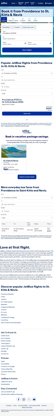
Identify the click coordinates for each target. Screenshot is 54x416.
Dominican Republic (7, 294)
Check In (27, 3)
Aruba (3, 297)
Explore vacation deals (27, 177)
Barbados (4, 304)
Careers (4, 349)
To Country (8, 405)
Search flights (27, 50)
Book (15, 3)
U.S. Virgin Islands (6, 302)
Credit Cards (5, 335)
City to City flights (22, 405)
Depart (4, 42)
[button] (17, 27)
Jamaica (3, 299)
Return (29, 42)
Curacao (4, 309)
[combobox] (27, 73)
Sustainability (5, 384)
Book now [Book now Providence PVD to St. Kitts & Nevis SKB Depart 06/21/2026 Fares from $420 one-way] (27, 113)
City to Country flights (34, 405)
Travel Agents (5, 343)
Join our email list (8, 392)
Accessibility (5, 364)
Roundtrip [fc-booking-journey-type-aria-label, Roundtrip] (6, 27)
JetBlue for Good (6, 381)
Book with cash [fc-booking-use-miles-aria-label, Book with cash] (28, 27)
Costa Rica (4, 320)
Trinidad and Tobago (7, 317)
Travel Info (33, 3)
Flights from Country (27, 407)
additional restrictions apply (22, 126)
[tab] (4, 19)
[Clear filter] (51, 32)
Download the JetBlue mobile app (12, 394)
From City (44, 405)
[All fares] (27, 87)
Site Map (4, 351)
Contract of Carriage (7, 366)
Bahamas (4, 315)
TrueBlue (40, 3)
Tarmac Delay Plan (7, 369)
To (3, 37)
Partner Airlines (6, 341)
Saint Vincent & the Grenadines (11, 322)
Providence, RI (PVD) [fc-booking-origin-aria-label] (9, 33)
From (4, 31)
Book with (3, 90)
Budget (3, 83)
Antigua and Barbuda (8, 307)
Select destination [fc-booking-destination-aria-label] (9, 39)
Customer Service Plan (8, 371)
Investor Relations (8, 346)
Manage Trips (21, 3)
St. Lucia (4, 312)
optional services (9, 126)
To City (15, 405)
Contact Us (4, 354)
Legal (2, 361)
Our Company (5, 338)
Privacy (3, 374)
